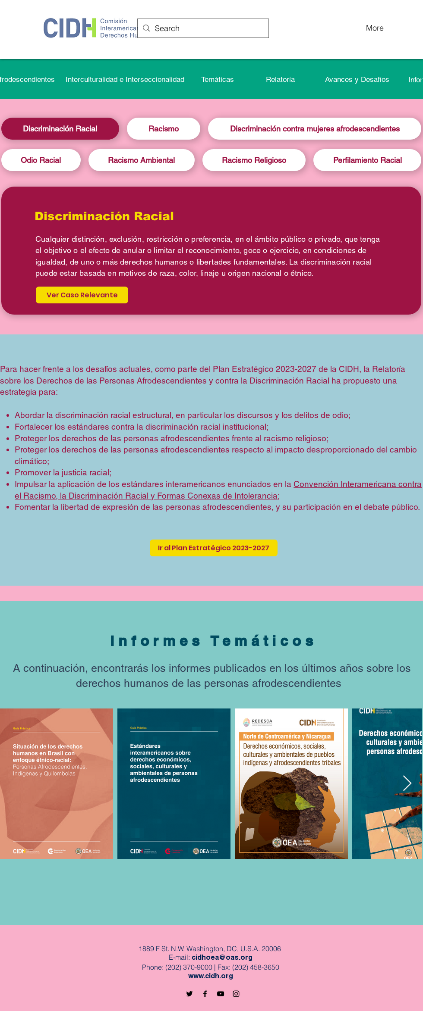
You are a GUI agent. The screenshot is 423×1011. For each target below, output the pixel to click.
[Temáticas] (217, 79)
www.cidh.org (210, 977)
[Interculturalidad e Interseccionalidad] (124, 79)
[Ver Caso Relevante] (82, 295)
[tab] (60, 129)
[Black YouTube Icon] (220, 993)
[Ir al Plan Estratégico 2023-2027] (214, 548)
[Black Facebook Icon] (205, 993)
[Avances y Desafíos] (357, 79)
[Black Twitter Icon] (189, 993)
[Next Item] (407, 783)
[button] (280, 79)
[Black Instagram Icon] (236, 993)
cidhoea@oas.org (222, 958)
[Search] (202, 28)
